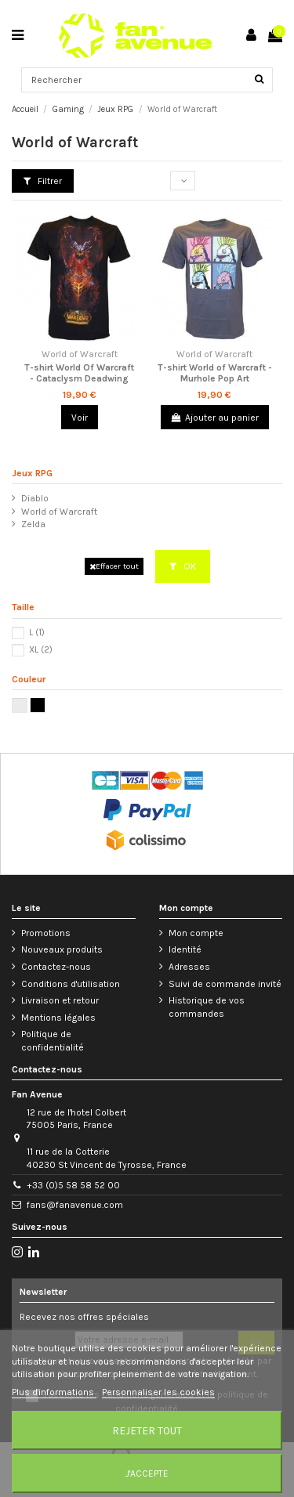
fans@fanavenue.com (75, 1204)
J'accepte (147, 1473)
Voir (79, 417)
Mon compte (196, 932)
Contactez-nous (56, 966)
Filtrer (43, 180)
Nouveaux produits (62, 949)
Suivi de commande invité (225, 983)
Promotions (46, 932)
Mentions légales (58, 1017)
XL (41, 650)
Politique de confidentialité (52, 1041)
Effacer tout (114, 566)
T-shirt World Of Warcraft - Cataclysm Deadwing (79, 373)
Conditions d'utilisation (70, 983)
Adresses (189, 966)
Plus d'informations (54, 1392)
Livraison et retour (60, 1000)
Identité (185, 949)
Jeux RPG (32, 473)
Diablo (35, 498)
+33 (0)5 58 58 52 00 (73, 1185)
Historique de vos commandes (207, 1007)
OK (182, 566)
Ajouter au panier (215, 417)
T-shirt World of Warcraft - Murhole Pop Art (215, 373)
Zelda (33, 524)
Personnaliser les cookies (158, 1392)
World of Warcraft (59, 511)
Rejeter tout (147, 1430)
